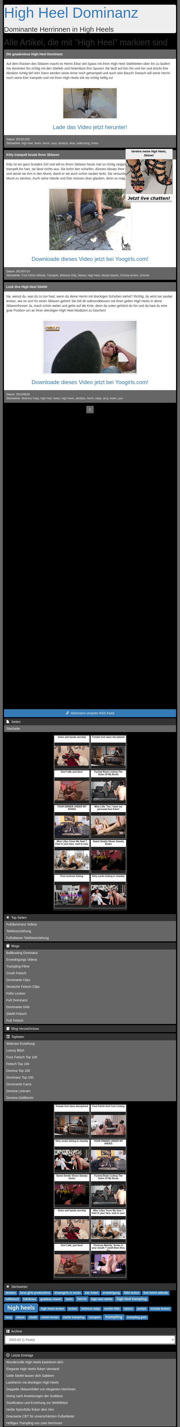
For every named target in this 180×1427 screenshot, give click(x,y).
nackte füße (112, 1308)
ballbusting (83, 143)
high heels (67, 398)
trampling (113, 1317)
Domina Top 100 (18, 1071)
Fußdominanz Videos (21, 924)
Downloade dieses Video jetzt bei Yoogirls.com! (90, 259)
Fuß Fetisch (14, 1020)
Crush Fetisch (16, 973)
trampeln (95, 1317)
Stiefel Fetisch (16, 1014)
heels (37, 143)
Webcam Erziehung (20, 1043)
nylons (128, 1308)
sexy (54, 143)
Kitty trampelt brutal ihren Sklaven (32, 155)
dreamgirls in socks (67, 1292)
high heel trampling (132, 1299)
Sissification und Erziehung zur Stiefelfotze (37, 1403)
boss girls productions (35, 1292)
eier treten (91, 1292)
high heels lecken (52, 1308)
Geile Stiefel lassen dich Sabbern (30, 1376)
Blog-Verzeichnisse (22, 1029)
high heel (27, 143)
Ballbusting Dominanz (22, 953)
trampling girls (137, 1317)
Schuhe (144, 275)
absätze (63, 143)
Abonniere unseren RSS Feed (90, 713)
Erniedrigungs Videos (21, 959)
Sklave (82, 275)
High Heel (94, 275)
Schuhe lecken (129, 275)
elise (72, 143)
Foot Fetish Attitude (33, 275)
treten (94, 143)
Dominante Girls (18, 1007)
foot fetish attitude (155, 1292)
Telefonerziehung (18, 931)
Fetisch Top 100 (17, 1064)
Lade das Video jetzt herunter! (90, 127)
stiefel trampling (74, 1317)
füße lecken (131, 1292)
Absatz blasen (110, 275)
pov (120, 398)
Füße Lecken (15, 993)
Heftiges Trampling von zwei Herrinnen (34, 1423)
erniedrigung (111, 1292)
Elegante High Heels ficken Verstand (32, 1369)
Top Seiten (16, 917)
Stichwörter (17, 1287)
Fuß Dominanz (17, 1000)
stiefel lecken (50, 1317)
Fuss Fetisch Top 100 (21, 1057)
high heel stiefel (101, 1299)
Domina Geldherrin (20, 1098)
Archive (14, 1331)
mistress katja (90, 1308)
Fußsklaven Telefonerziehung (27, 938)
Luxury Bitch (15, 1050)
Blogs (13, 946)
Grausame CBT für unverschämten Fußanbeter (40, 1416)
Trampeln (53, 275)
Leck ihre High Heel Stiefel (26, 287)
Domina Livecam (18, 1091)
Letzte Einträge (19, 1355)
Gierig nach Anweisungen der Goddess (34, 1396)
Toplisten (15, 1037)
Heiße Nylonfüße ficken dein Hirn (30, 1409)
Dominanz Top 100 (19, 1077)
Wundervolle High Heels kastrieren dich (34, 1362)
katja (98, 398)
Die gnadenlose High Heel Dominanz (34, 54)
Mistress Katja (30, 398)
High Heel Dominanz (71, 12)
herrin (46, 143)
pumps (141, 1308)
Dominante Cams (18, 1084)
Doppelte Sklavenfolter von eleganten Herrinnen (41, 1389)
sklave (20, 1317)
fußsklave (29, 1299)
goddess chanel (50, 1299)
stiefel (33, 1317)
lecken (72, 1308)
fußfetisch (12, 1299)
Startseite (13, 728)
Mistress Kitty (68, 275)
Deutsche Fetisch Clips (23, 987)
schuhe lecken (160, 1308)
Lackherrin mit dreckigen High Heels (32, 1382)
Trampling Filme (18, 966)
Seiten (13, 722)
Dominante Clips (18, 980)
